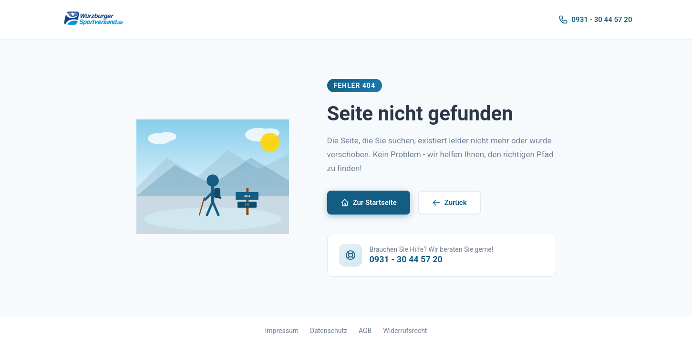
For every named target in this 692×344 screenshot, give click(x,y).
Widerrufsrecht (405, 330)
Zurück (449, 202)
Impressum (282, 330)
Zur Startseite (369, 202)
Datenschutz (328, 330)
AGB (365, 330)
